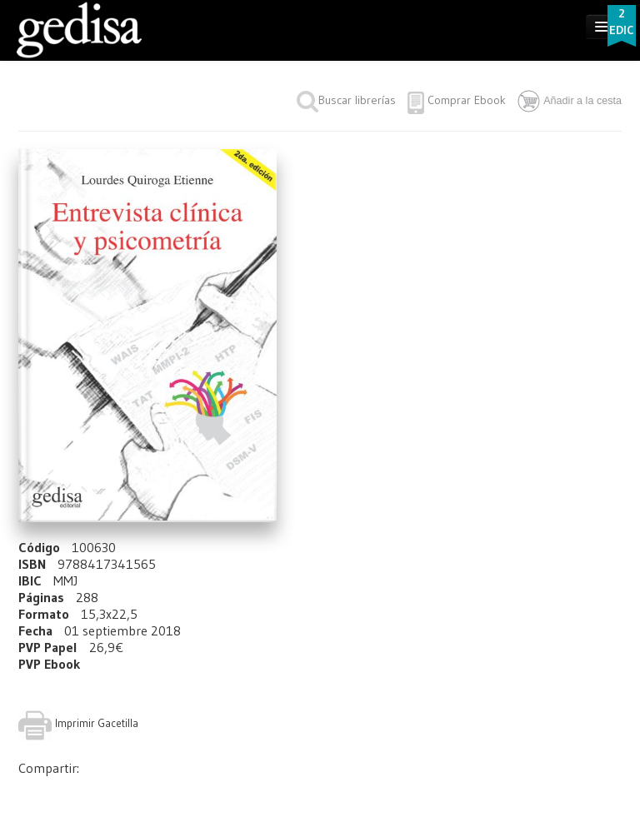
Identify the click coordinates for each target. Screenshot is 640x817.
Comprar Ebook (467, 99)
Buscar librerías (346, 99)
